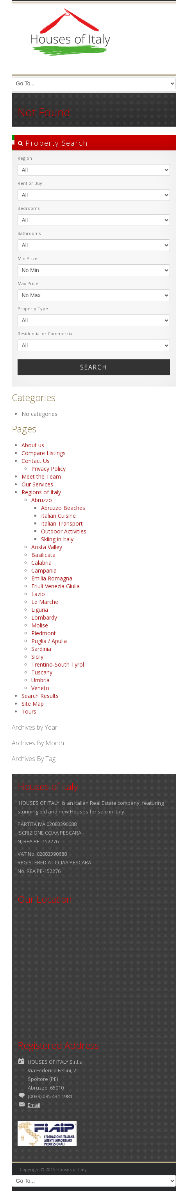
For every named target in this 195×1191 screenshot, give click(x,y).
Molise (39, 625)
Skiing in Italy (57, 539)
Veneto (40, 688)
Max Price (28, 283)
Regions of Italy (41, 492)
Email (34, 1104)
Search (93, 367)
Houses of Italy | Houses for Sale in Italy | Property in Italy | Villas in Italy (70, 39)
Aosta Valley (46, 547)
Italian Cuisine (58, 515)
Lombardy (44, 617)
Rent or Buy (30, 183)
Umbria (40, 680)
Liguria (39, 609)
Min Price (28, 258)
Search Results (40, 695)
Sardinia (41, 648)
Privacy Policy (48, 468)
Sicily (37, 656)
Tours (28, 711)
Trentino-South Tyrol (57, 664)
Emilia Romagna (51, 578)
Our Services (37, 484)
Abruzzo (41, 500)
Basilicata (43, 554)
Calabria (41, 562)
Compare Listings (43, 453)
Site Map (32, 703)
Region (25, 158)
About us (32, 445)
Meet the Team (41, 476)
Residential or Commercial (45, 333)
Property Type (33, 308)
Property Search (53, 143)
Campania (44, 570)
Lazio (38, 594)
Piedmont (43, 633)
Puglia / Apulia (49, 641)
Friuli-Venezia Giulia (55, 586)
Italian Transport (62, 523)
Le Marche (44, 601)
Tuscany (41, 672)
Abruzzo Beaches (63, 507)
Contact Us (35, 460)
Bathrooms (29, 233)
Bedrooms (28, 208)
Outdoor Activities (63, 531)
